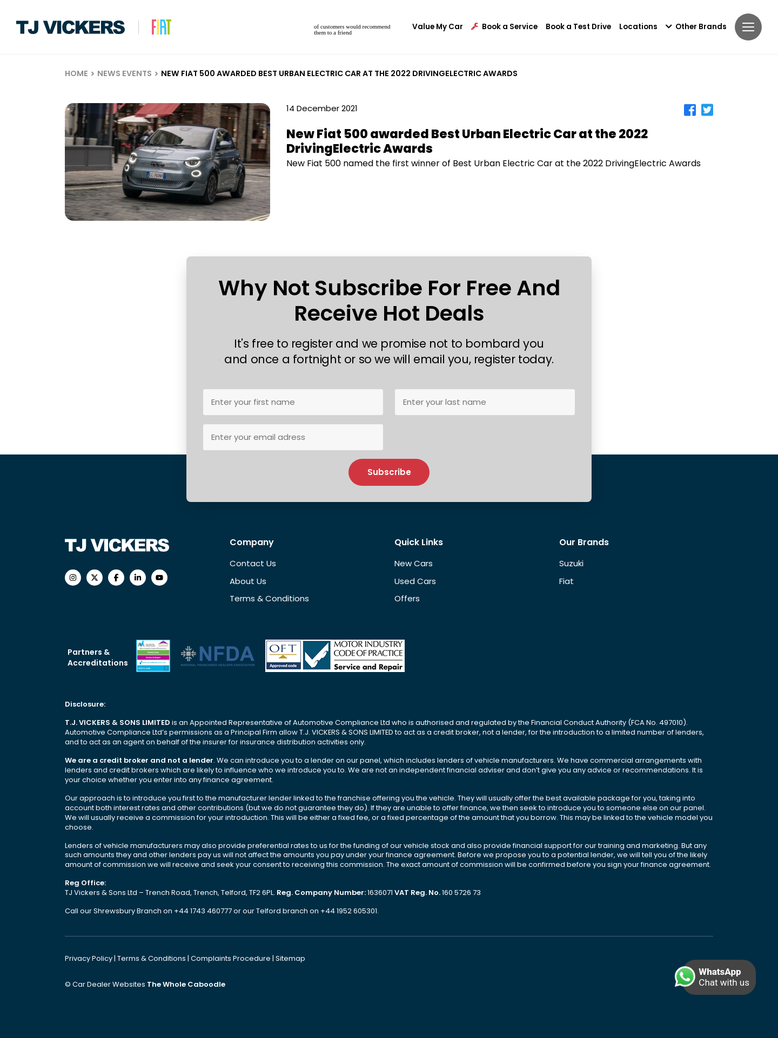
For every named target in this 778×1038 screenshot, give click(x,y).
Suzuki (571, 563)
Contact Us (253, 563)
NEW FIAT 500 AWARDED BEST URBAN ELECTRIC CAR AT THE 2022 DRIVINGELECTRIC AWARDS (339, 73)
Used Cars (415, 581)
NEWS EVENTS (124, 73)
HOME (76, 73)
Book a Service (504, 27)
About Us (248, 581)
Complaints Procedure (231, 958)
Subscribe (389, 472)
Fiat (566, 581)
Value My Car (437, 27)
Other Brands (696, 27)
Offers (407, 598)
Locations (638, 27)
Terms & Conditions (269, 598)
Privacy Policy (89, 958)
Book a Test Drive (578, 27)
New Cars (413, 563)
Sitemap (290, 958)
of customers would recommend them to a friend (352, 29)
